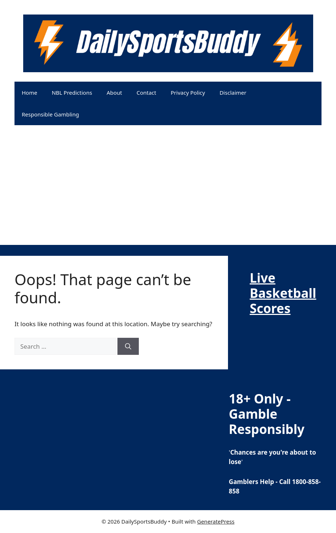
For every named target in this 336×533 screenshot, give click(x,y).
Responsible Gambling (50, 114)
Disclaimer (233, 92)
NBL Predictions (72, 92)
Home (29, 92)
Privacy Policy (188, 92)
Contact (146, 92)
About (114, 92)
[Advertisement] (168, 194)
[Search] (128, 346)
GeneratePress (216, 521)
